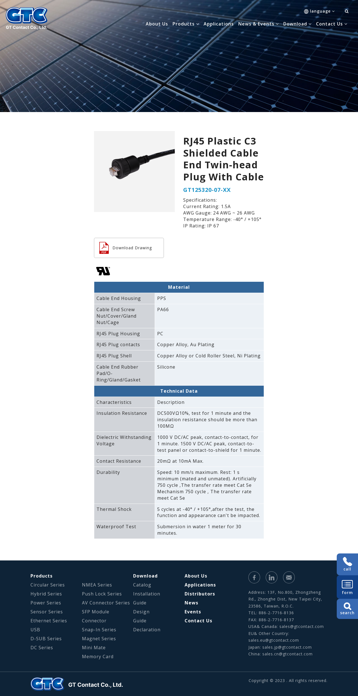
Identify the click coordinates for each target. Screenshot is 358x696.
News (191, 603)
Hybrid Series (46, 594)
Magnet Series (99, 639)
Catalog (142, 585)
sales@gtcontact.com (301, 626)
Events (193, 612)
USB (35, 630)
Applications (219, 24)
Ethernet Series (48, 621)
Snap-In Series (99, 630)
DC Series (41, 647)
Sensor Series (46, 612)
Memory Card (98, 656)
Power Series (45, 603)
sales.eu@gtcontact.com (273, 640)
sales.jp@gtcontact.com (287, 647)
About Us (157, 24)
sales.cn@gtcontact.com (287, 654)
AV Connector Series (106, 603)
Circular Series (47, 585)
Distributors (200, 594)
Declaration (147, 630)
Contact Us (198, 621)
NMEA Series (97, 585)
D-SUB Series (46, 639)
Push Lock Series (102, 594)
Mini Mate (94, 647)
